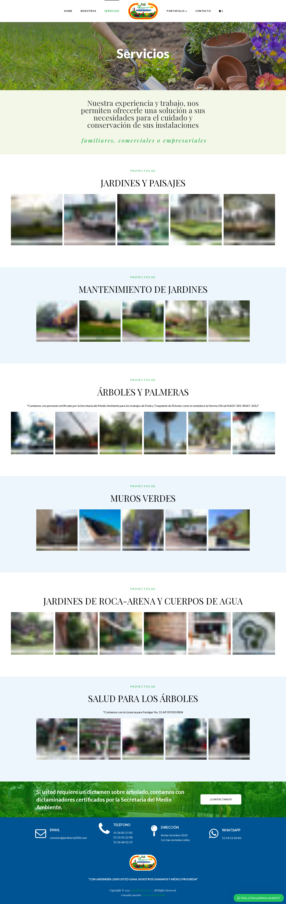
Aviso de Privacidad (153, 895)
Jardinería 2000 (140, 890)
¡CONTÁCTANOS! (221, 799)
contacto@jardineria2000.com (68, 837)
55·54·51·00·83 (231, 838)
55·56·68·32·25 (123, 842)
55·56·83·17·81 (123, 832)
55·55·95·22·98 (123, 837)
